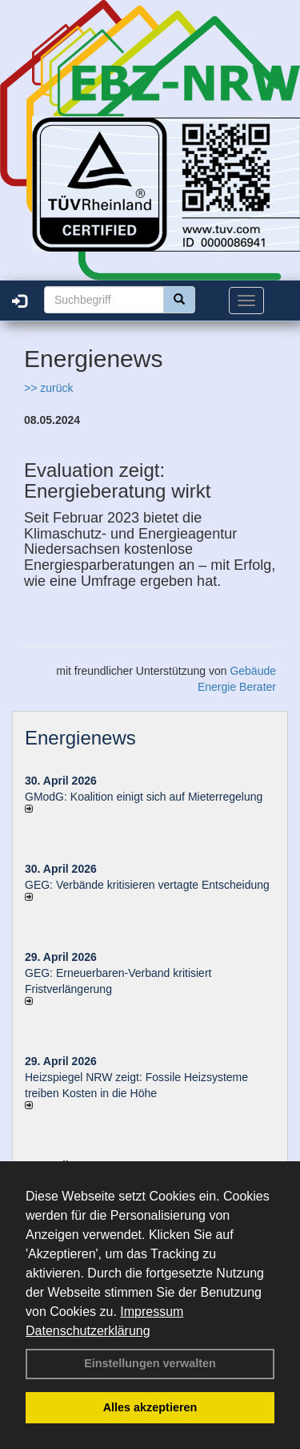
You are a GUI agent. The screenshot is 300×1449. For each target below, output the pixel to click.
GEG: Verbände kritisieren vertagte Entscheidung (147, 884)
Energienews (80, 738)
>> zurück (48, 387)
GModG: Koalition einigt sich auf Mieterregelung (143, 796)
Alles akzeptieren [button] (150, 1407)
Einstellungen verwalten (150, 1363)
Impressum (151, 1311)
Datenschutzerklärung (88, 1331)
